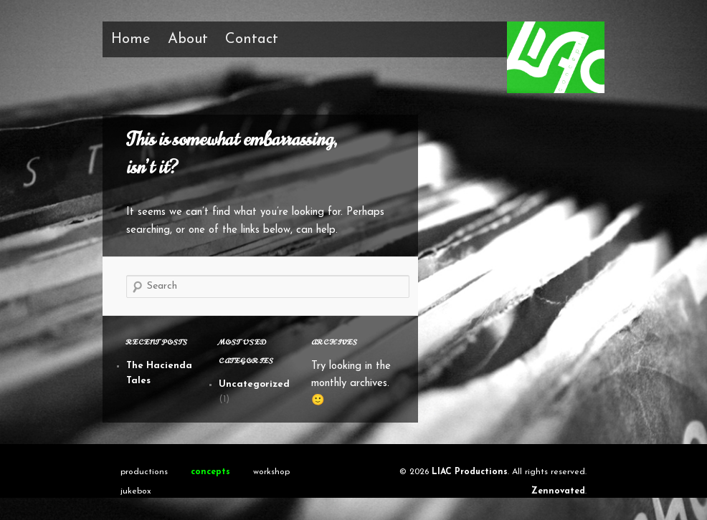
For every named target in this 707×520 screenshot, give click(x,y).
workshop (271, 472)
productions (144, 472)
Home (131, 39)
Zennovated (558, 491)
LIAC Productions (470, 472)
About (188, 39)
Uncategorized (254, 384)
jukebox (135, 491)
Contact (251, 39)
